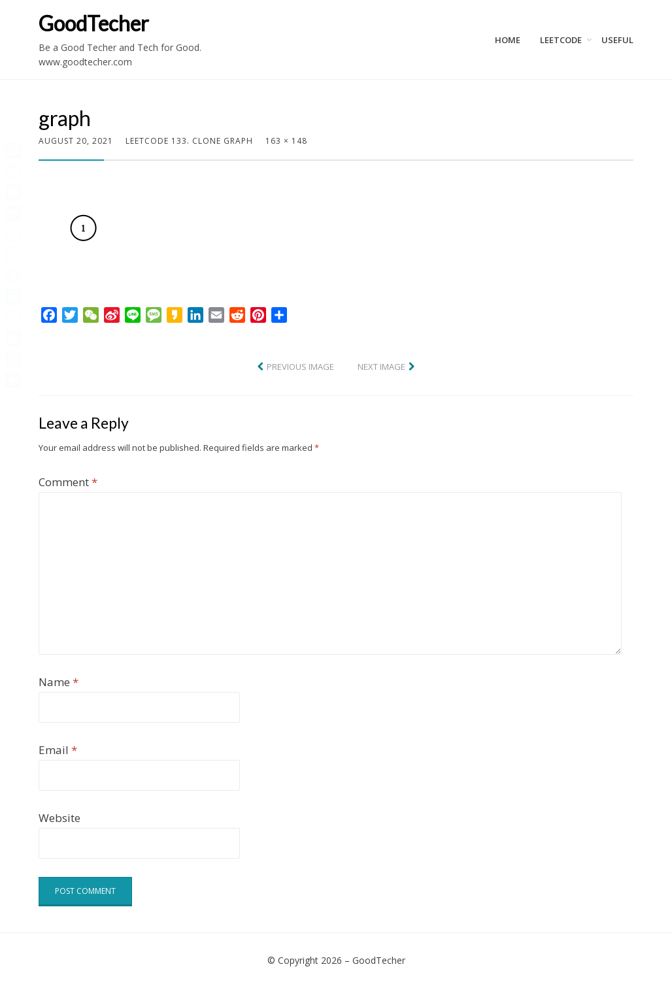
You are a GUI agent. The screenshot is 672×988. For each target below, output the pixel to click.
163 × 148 (286, 140)
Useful (617, 40)
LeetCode (561, 40)
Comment (68, 481)
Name (58, 681)
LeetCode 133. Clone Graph (189, 140)
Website (59, 817)
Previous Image (300, 366)
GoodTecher (94, 23)
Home (507, 40)
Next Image (381, 366)
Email (58, 749)
